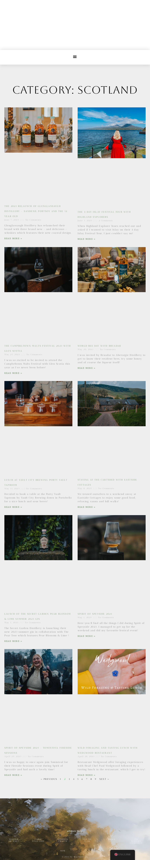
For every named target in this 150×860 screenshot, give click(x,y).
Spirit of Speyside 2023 (95, 614)
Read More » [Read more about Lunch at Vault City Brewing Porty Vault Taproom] (13, 507)
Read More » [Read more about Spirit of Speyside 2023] (87, 636)
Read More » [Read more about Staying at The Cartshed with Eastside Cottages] (87, 507)
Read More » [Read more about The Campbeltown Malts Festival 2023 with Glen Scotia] (13, 373)
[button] (75, 56)
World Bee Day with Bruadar (99, 346)
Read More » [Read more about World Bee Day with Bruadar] (87, 368)
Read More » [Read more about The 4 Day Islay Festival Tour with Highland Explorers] (87, 239)
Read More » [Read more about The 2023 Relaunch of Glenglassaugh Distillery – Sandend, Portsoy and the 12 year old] (13, 238)
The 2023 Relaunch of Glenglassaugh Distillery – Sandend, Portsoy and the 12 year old (35, 211)
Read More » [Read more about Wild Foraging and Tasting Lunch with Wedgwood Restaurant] (87, 775)
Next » (104, 779)
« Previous (49, 779)
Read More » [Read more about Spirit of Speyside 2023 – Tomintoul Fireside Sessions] (13, 775)
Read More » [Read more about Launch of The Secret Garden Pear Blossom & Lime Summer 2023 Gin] (13, 641)
